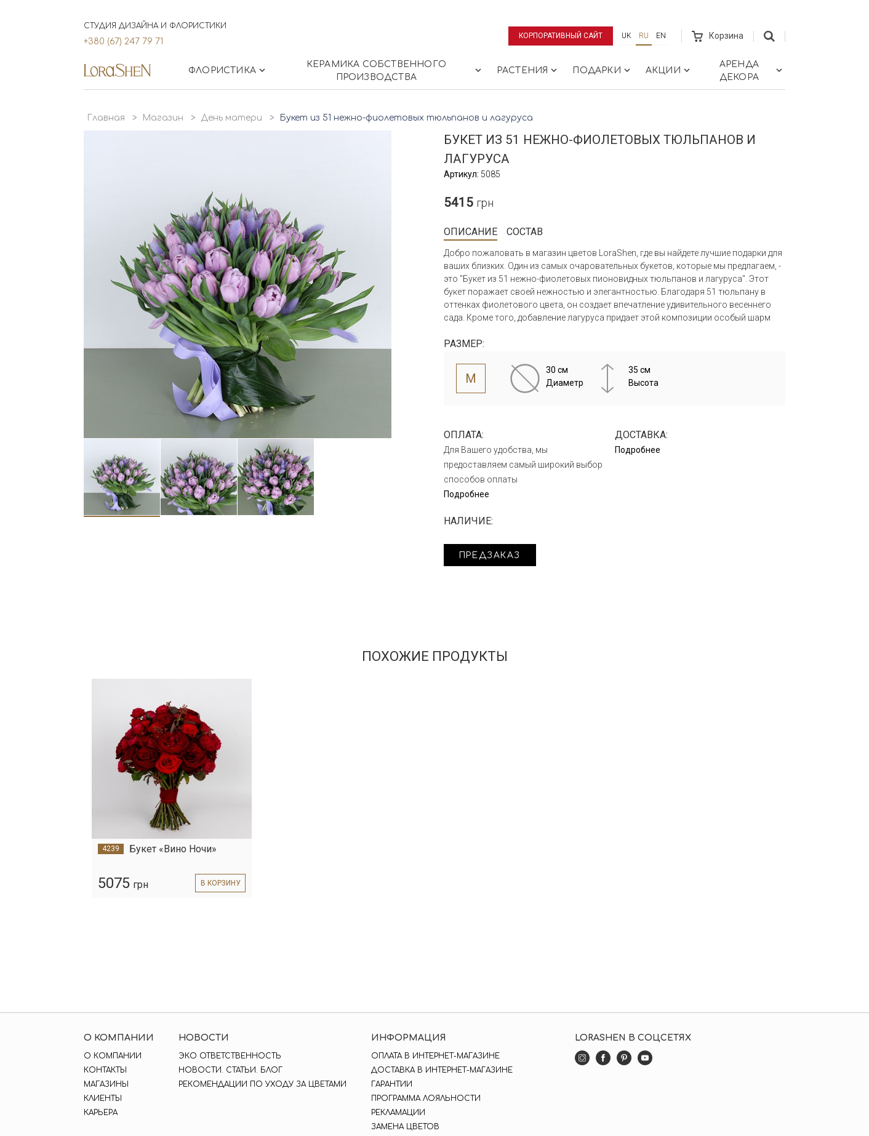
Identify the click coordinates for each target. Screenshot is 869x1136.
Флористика (228, 70)
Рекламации (398, 1112)
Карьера (101, 1112)
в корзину (219, 883)
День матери (231, 117)
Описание (470, 232)
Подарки (602, 70)
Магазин (162, 117)
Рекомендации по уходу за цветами (262, 1084)
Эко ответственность (229, 1056)
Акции (669, 70)
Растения (528, 70)
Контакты (105, 1070)
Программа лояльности (426, 1098)
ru (644, 35)
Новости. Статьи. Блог (230, 1070)
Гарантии (391, 1084)
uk (626, 35)
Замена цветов (405, 1126)
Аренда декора (752, 71)
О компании (113, 1056)
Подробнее (466, 494)
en (661, 35)
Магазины (106, 1084)
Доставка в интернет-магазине (442, 1070)
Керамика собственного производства (395, 71)
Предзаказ (491, 555)
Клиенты (103, 1098)
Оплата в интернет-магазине (435, 1056)
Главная (106, 117)
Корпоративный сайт (560, 35)
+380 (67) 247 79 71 (123, 41)
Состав (525, 232)
